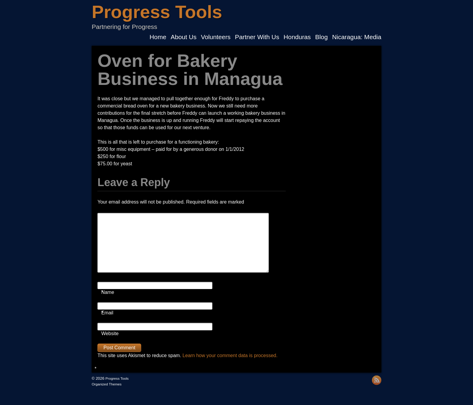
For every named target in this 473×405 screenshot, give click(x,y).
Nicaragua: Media (356, 37)
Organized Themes (107, 384)
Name (107, 292)
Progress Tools (157, 12)
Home (158, 37)
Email (107, 312)
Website (110, 333)
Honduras (297, 37)
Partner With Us (257, 37)
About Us (184, 37)
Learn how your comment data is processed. (230, 355)
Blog (321, 37)
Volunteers (215, 37)
